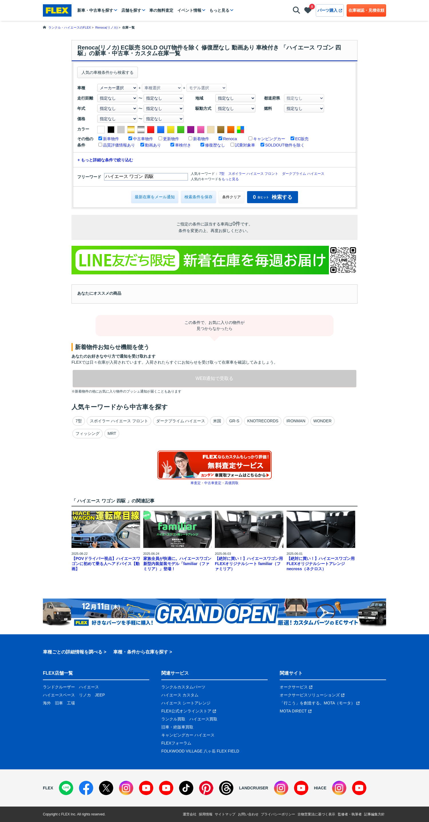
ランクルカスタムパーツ (183, 687)
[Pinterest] (206, 788)
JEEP (100, 695)
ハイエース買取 (203, 719)
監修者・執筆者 (350, 814)
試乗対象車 (245, 145)
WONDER (322, 421)
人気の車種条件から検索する (108, 72)
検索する (272, 197)
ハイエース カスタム (179, 695)
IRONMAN (295, 421)
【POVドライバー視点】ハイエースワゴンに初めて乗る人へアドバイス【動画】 (106, 563)
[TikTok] (186, 788)
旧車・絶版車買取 (177, 727)
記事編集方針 (374, 814)
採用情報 (205, 814)
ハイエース (89, 687)
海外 (47, 703)
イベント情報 (189, 10)
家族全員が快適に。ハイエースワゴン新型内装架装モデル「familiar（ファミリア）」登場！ (177, 563)
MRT (112, 433)
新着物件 (201, 138)
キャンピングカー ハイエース (187, 735)
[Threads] (226, 788)
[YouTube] (146, 788)
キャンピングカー (269, 138)
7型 (222, 174)
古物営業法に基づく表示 (316, 814)
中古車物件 (143, 138)
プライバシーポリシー (278, 814)
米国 (217, 421)
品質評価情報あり (119, 145)
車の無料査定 (161, 10)
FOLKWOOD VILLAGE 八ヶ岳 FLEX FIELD (200, 751)
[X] (106, 788)
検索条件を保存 (198, 197)
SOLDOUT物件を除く (285, 145)
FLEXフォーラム (176, 743)
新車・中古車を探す (95, 10)
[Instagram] (126, 788)
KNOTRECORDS (262, 421)
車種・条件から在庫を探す (140, 651)
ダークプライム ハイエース (303, 174)
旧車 (59, 703)
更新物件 (171, 138)
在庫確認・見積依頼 (366, 10)
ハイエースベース (59, 695)
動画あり (153, 145)
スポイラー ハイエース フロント (253, 174)
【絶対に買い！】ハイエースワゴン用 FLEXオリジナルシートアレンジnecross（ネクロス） (321, 563)
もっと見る (219, 10)
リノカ (85, 695)
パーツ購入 (329, 10)
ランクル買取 (173, 719)
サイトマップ (225, 814)
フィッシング (88, 433)
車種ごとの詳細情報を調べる (72, 651)
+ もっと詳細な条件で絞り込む (105, 160)
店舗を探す (131, 10)
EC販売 (302, 138)
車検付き (183, 145)
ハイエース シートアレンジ (185, 703)
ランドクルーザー (59, 687)
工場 (71, 703)
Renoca (230, 138)
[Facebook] (86, 788)
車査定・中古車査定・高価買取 (214, 483)
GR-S (234, 421)
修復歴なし (215, 145)
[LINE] (66, 788)
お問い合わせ (248, 814)
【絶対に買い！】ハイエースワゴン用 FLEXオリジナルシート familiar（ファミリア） (249, 563)
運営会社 (189, 814)
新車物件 (111, 138)
